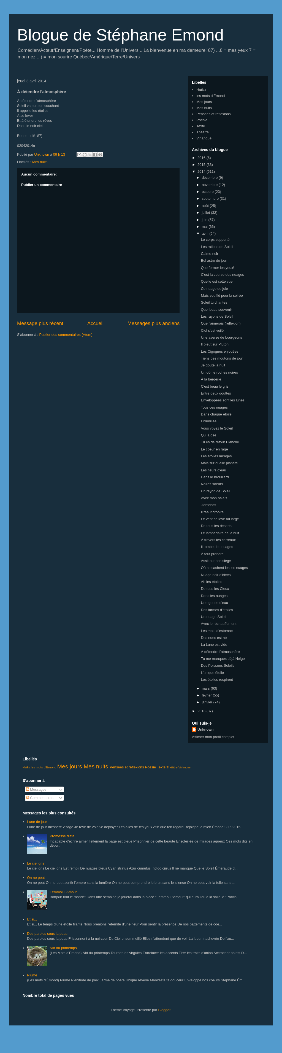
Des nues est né (214, 638)
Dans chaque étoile (216, 414)
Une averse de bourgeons (221, 337)
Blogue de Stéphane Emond (120, 35)
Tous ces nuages (214, 407)
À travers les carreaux (218, 540)
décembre (210, 177)
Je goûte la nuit (213, 365)
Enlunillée (208, 421)
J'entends (208, 505)
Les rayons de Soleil (217, 316)
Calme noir (209, 254)
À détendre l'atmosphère (220, 652)
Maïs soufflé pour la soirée (222, 295)
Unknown (205, 729)
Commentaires (39, 798)
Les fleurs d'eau (213, 470)
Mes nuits (40, 162)
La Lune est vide (214, 644)
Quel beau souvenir (216, 309)
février (207, 695)
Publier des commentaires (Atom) (66, 335)
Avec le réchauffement (218, 624)
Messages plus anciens (154, 323)
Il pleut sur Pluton (214, 344)
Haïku (201, 90)
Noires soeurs (212, 484)
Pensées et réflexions (213, 114)
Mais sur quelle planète (219, 463)
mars (206, 688)
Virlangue (204, 138)
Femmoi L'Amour (63, 892)
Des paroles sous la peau (47, 933)
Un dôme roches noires (219, 372)
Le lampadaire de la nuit (220, 533)
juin (205, 220)
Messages (36, 789)
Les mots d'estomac (216, 631)
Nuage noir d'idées (216, 575)
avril (205, 233)
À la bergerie (211, 379)
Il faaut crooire (212, 512)
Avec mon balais (214, 498)
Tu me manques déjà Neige (223, 659)
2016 (202, 158)
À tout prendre (212, 554)
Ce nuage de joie (214, 289)
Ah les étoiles (211, 582)
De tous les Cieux (215, 589)
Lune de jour (37, 822)
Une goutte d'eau (214, 603)
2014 (202, 171)
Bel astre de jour (214, 260)
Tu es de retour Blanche (220, 442)
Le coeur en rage (214, 449)
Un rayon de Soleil (215, 491)
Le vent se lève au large (220, 519)
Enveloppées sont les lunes (222, 400)
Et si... (32, 919)
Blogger (164, 1010)
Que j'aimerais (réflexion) (220, 323)
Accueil (95, 323)
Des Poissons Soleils (217, 665)
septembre (211, 198)
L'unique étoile (212, 673)
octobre (208, 192)
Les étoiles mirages (216, 456)
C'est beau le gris (214, 386)
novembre (210, 185)
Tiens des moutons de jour (222, 358)
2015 (202, 165)
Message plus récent (40, 323)
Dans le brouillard (215, 477)
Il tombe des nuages (217, 547)
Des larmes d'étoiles (217, 610)
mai (205, 227)
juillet (206, 212)
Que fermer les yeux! (217, 268)
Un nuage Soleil (213, 617)
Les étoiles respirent (217, 679)
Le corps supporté (215, 239)
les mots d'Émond (210, 96)
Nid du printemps (63, 948)
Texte (200, 126)
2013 (202, 711)
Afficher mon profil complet (213, 737)
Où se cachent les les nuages (224, 568)
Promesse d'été (62, 836)
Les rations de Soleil (217, 247)
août (206, 206)
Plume (32, 975)
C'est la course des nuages (222, 274)
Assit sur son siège (216, 561)
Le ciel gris (35, 863)
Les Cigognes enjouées (219, 351)
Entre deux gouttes (216, 393)
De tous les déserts (216, 526)
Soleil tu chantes (214, 302)
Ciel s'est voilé (212, 330)
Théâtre (202, 132)
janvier (207, 702)
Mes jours (204, 102)
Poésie (201, 120)
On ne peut (36, 878)
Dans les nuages (214, 596)
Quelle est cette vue (216, 281)
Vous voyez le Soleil (217, 428)
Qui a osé (208, 435)
